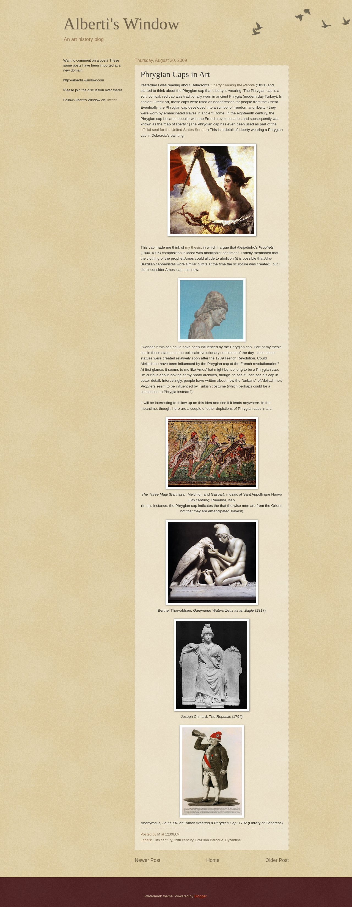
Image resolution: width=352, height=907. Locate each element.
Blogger (200, 896)
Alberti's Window (121, 24)
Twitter (111, 100)
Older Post (277, 860)
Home (212, 860)
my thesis (193, 247)
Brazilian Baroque (209, 840)
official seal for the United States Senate (174, 130)
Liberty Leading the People (233, 85)
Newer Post (147, 860)
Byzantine (233, 840)
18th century (162, 840)
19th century (183, 840)
